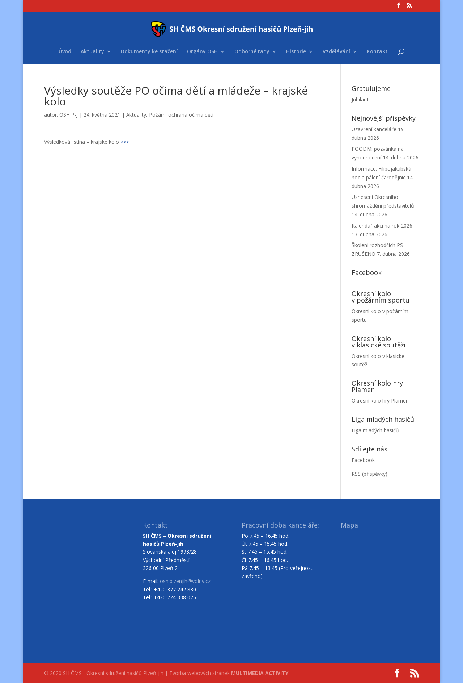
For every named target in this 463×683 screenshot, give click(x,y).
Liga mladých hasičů (375, 430)
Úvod (65, 52)
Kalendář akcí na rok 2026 (382, 225)
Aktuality (92, 52)
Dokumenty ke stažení (149, 52)
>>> (124, 141)
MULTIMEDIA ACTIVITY (259, 673)
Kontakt (377, 52)
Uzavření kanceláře (374, 129)
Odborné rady (251, 52)
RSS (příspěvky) (369, 473)
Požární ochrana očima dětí (181, 114)
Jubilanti (361, 99)
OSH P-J (68, 114)
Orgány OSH (202, 52)
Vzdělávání (336, 52)
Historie (296, 52)
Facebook (363, 460)
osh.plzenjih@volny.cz (185, 581)
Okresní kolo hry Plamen (380, 400)
